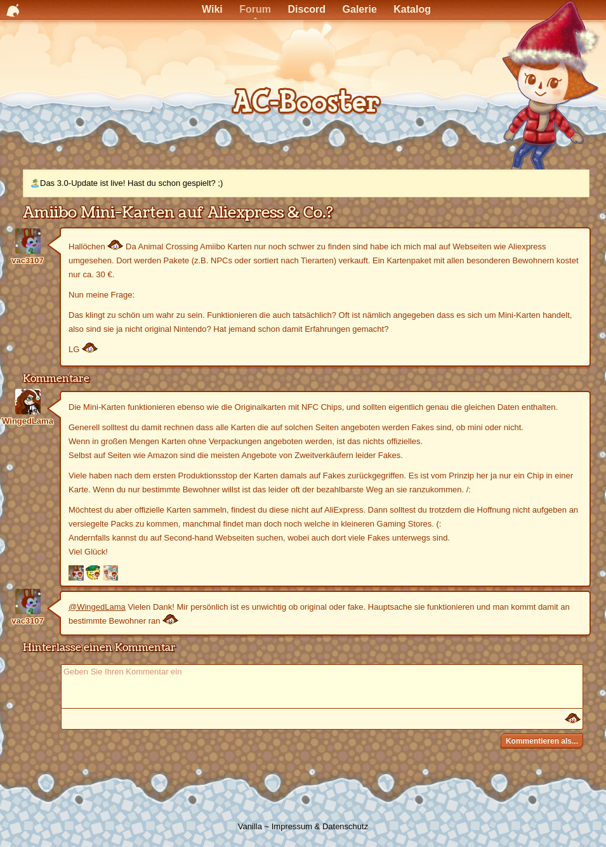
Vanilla (250, 826)
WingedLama (27, 421)
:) (572, 719)
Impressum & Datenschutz (320, 826)
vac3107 (27, 260)
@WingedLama (97, 607)
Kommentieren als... (542, 741)
